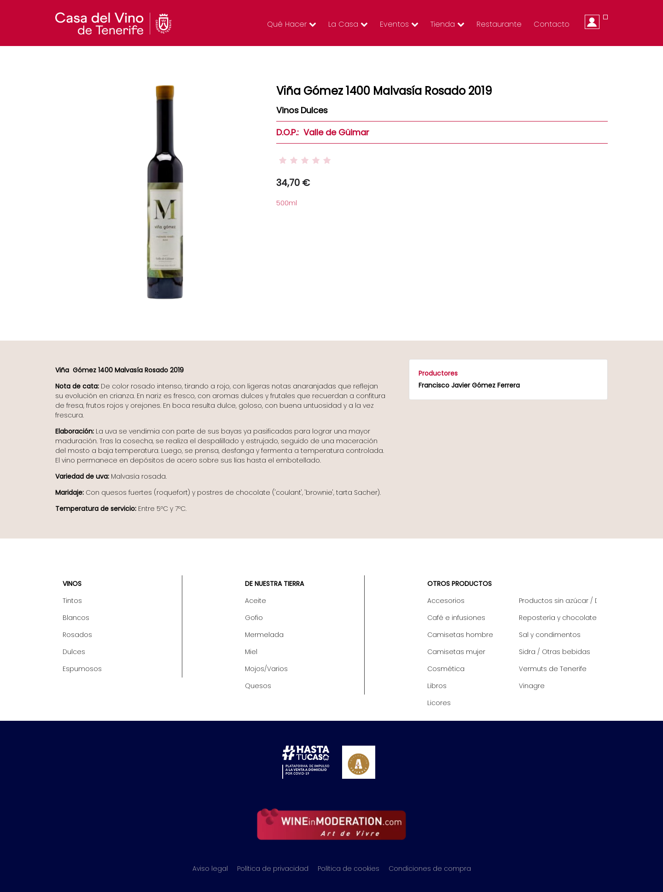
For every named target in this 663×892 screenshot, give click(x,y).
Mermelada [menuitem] (264, 634)
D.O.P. (286, 132)
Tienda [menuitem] (447, 24)
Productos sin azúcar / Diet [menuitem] (558, 600)
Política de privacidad (272, 868)
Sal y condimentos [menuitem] (550, 634)
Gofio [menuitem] (254, 617)
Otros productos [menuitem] (459, 583)
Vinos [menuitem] (72, 583)
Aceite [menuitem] (255, 600)
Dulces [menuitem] (74, 651)
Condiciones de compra (430, 868)
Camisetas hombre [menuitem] (460, 634)
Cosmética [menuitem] (446, 668)
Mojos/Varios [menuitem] (266, 668)
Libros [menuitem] (437, 685)
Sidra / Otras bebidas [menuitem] (554, 651)
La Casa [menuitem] (348, 24)
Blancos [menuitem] (76, 617)
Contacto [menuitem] (552, 24)
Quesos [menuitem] (258, 685)
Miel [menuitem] (251, 651)
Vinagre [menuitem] (532, 685)
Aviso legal (210, 868)
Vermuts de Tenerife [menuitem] (553, 668)
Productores (438, 373)
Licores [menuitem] (439, 702)
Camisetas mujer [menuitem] (456, 651)
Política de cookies (348, 868)
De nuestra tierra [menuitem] (274, 583)
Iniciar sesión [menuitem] (592, 22)
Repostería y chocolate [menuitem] (558, 617)
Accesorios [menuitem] (446, 600)
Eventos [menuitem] (399, 24)
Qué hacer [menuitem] (291, 24)
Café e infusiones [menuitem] (456, 617)
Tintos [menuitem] (72, 600)
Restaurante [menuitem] (499, 24)
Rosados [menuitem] (77, 634)
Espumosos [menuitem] (82, 668)
